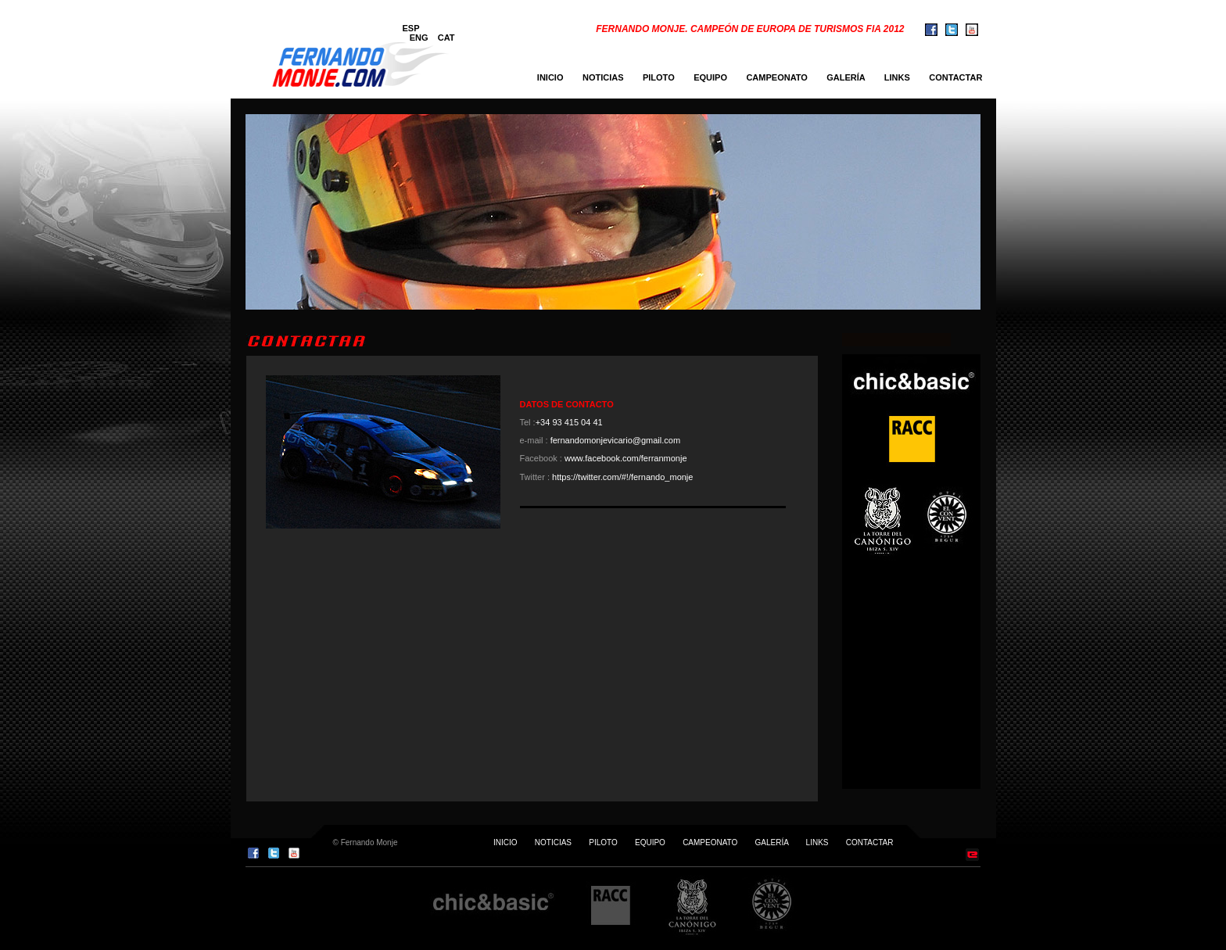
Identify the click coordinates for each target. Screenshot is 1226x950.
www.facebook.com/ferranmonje (626, 458)
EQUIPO (710, 77)
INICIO (550, 77)
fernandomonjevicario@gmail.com (615, 440)
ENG (419, 37)
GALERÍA (845, 77)
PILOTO (659, 77)
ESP (411, 28)
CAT (446, 37)
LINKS (897, 77)
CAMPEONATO (776, 77)
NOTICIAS (603, 77)
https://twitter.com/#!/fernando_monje (622, 477)
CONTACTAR (959, 77)
